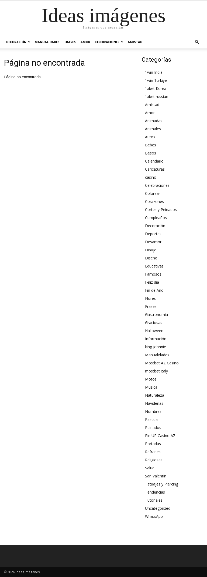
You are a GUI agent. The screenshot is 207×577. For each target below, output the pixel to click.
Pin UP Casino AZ (160, 435)
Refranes (153, 451)
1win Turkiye (156, 80)
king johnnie (155, 346)
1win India (154, 72)
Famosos (153, 274)
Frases (70, 42)
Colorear (152, 193)
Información (155, 338)
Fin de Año (154, 290)
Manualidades (47, 42)
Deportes (153, 233)
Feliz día (152, 282)
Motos (151, 379)
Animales (153, 128)
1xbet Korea (155, 88)
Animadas (153, 120)
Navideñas (154, 403)
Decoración (18, 42)
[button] (196, 42)
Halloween (154, 330)
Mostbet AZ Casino (162, 362)
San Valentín (155, 476)
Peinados (153, 427)
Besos (150, 153)
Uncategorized (157, 508)
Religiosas (154, 459)
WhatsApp (154, 516)
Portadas (153, 443)
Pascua (151, 419)
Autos (150, 136)
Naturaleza (154, 395)
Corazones (154, 201)
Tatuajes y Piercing (161, 484)
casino (150, 177)
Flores (150, 298)
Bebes (150, 144)
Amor (85, 42)
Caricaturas (155, 169)
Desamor (153, 241)
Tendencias (155, 492)
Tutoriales (154, 500)
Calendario (154, 161)
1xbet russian (156, 96)
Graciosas (153, 322)
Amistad (135, 42)
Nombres (153, 411)
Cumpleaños (156, 217)
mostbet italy (156, 371)
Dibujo (151, 249)
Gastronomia (156, 314)
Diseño (151, 258)
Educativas (154, 266)
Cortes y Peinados (161, 209)
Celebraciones (109, 42)
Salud (149, 467)
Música (151, 387)
